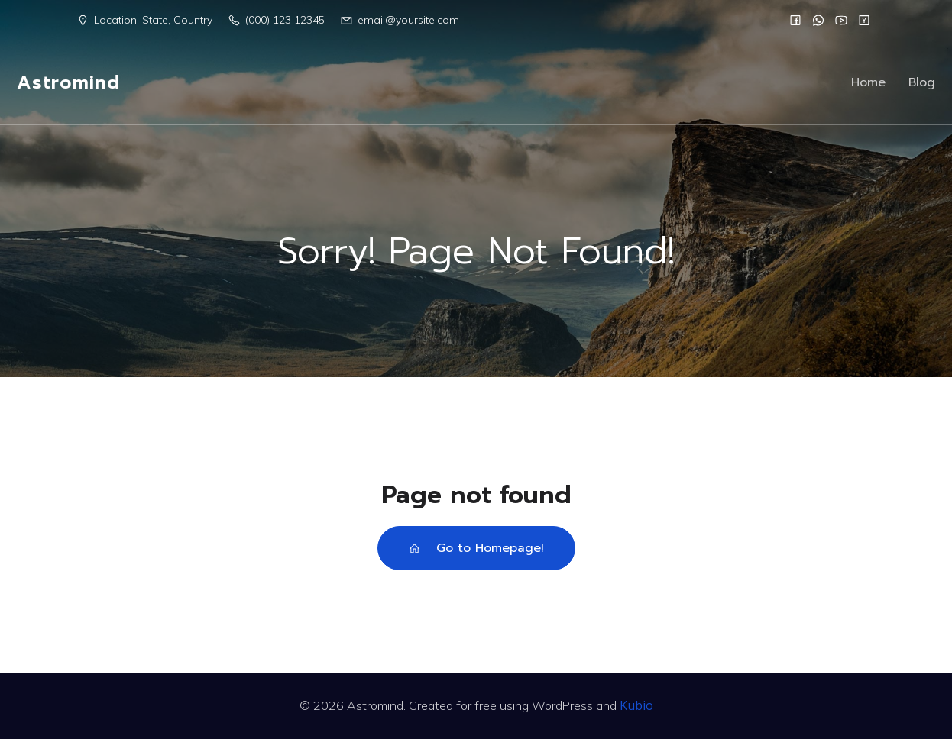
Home (868, 82)
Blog (921, 82)
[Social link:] (795, 19)
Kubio (636, 705)
